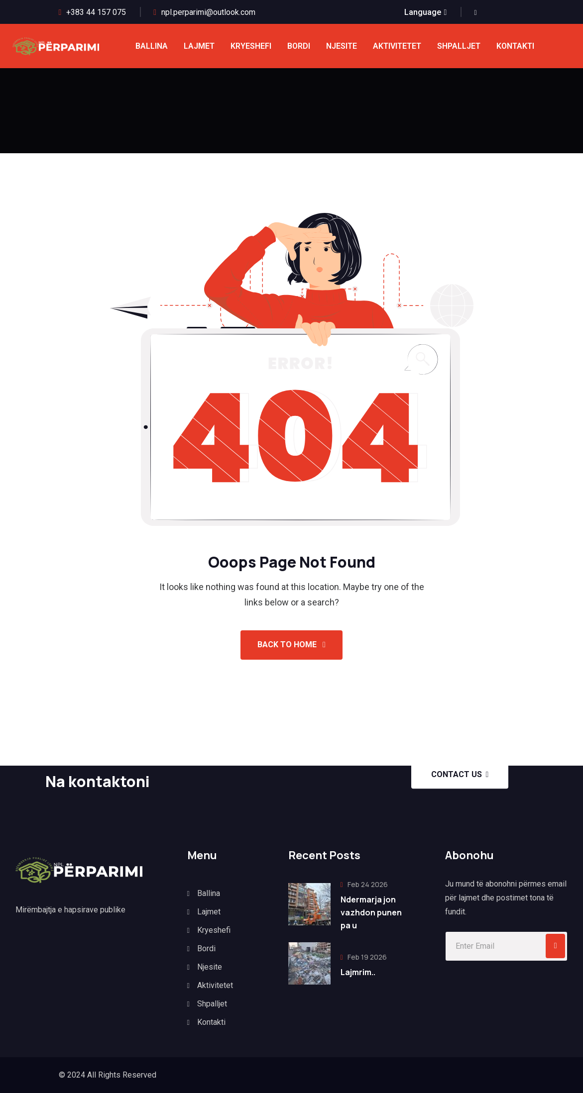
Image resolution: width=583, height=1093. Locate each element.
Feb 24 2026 (364, 884)
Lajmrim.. (358, 972)
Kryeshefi (251, 46)
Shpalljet (458, 46)
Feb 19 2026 (364, 957)
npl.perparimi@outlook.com (208, 12)
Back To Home (291, 644)
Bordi (298, 46)
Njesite (341, 46)
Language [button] (422, 12)
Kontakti (515, 46)
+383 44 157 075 (96, 12)
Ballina (151, 46)
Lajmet (199, 46)
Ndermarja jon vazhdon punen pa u (371, 912)
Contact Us (460, 774)
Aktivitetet (397, 46)
